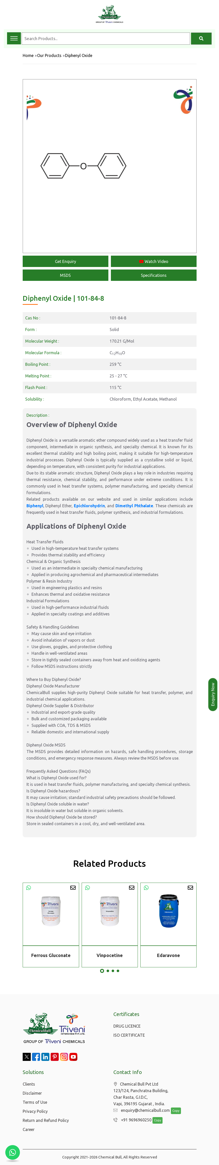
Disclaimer (32, 1093)
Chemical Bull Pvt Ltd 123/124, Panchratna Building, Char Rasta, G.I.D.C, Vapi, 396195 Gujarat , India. (140, 1094)
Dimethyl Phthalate (134, 505)
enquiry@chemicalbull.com (140, 1110)
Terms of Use (35, 1102)
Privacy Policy (35, 1111)
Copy (173, 1111)
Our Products (49, 55)
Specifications (154, 275)
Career (29, 1129)
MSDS (65, 275)
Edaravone (168, 955)
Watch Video (153, 261)
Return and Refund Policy (46, 1120)
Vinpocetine (110, 955)
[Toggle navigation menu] (14, 38)
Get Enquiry (65, 261)
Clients (29, 1084)
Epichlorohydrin (89, 505)
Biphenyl (34, 505)
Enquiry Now (213, 694)
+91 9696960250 (131, 1120)
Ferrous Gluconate (51, 955)
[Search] (201, 39)
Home (28, 55)
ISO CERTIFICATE (129, 1035)
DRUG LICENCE (127, 1026)
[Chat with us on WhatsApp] (12, 1152)
